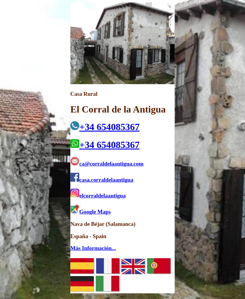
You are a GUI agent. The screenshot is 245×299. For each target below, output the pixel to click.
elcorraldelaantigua (98, 195)
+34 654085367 (104, 126)
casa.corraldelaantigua (101, 180)
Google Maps (90, 212)
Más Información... (93, 248)
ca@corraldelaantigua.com (106, 164)
